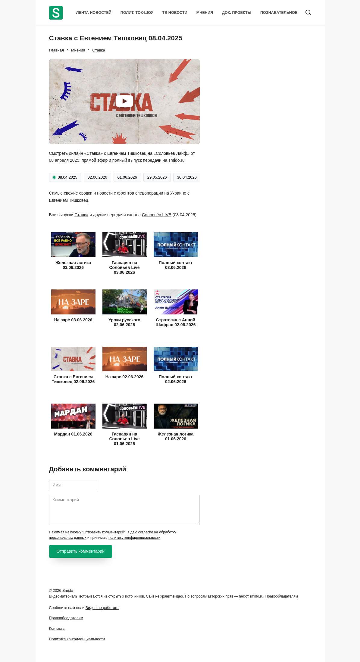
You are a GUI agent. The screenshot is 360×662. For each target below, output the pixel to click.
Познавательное (278, 13)
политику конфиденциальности (134, 538)
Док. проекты (236, 13)
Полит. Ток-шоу (137, 13)
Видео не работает (102, 608)
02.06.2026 (97, 177)
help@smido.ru (251, 596)
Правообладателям (281, 596)
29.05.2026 (157, 177)
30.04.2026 (187, 177)
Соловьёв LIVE (156, 214)
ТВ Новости (174, 13)
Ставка (98, 50)
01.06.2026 (127, 177)
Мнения (204, 13)
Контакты (57, 628)
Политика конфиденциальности (77, 639)
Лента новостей (93, 13)
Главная (56, 50)
